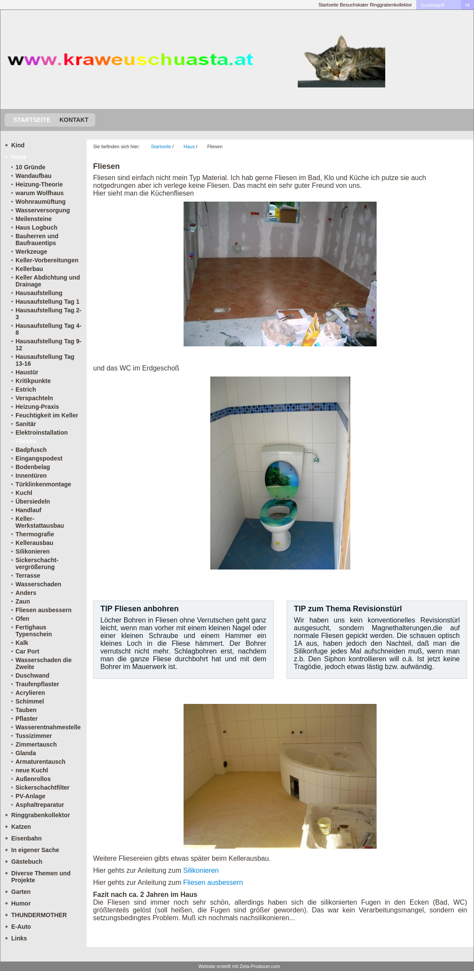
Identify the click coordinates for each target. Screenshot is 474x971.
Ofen (22, 618)
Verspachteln (34, 398)
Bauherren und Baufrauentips (37, 239)
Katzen (21, 826)
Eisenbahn (26, 838)
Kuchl (24, 492)
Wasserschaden (38, 584)
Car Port (27, 651)
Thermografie (35, 534)
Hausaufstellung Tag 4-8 (48, 329)
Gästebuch (26, 861)
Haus (18, 156)
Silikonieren (33, 551)
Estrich (26, 389)
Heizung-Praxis (37, 406)
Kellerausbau (34, 542)
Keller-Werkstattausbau (40, 522)
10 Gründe (30, 167)
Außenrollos (33, 778)
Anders (26, 592)
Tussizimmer (34, 735)
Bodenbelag (33, 467)
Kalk (22, 642)
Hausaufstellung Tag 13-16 (45, 360)
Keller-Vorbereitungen (47, 260)
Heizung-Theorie (39, 184)
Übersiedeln (33, 501)
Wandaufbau (33, 175)
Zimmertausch (36, 744)
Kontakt (73, 119)
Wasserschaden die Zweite (44, 663)
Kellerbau (29, 268)
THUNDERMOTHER (39, 915)
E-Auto (21, 926)
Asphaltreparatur (40, 804)
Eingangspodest (39, 458)
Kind (18, 145)
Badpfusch (31, 449)
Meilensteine (34, 218)
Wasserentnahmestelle (48, 727)
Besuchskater (354, 4)
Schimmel (30, 701)
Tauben (26, 709)
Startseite (328, 4)
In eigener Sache (35, 850)
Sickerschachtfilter (42, 787)
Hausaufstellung (39, 292)
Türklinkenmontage (43, 484)
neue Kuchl (32, 770)
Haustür (27, 372)
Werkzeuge (31, 251)
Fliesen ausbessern (44, 610)
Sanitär (26, 423)
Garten (21, 891)
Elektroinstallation (42, 432)
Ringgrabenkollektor (391, 4)
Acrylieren (30, 692)
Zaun (23, 601)
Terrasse (28, 575)
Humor (21, 903)
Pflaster (26, 718)
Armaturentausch (40, 761)
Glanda (26, 753)
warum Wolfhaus (40, 193)
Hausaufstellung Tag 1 (47, 301)
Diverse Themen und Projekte (41, 877)
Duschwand (33, 675)
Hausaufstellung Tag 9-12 (48, 345)
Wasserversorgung (43, 210)
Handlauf (28, 510)
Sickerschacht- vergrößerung (37, 563)
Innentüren (31, 475)
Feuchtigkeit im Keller (47, 415)
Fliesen (26, 441)
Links (19, 938)
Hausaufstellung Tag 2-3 (48, 314)
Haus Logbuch (36, 227)
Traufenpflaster (37, 684)
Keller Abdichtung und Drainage (48, 281)
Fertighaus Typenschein (34, 631)
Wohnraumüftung (40, 201)
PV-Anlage (30, 796)
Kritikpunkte (33, 380)
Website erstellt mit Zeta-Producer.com (239, 966)
